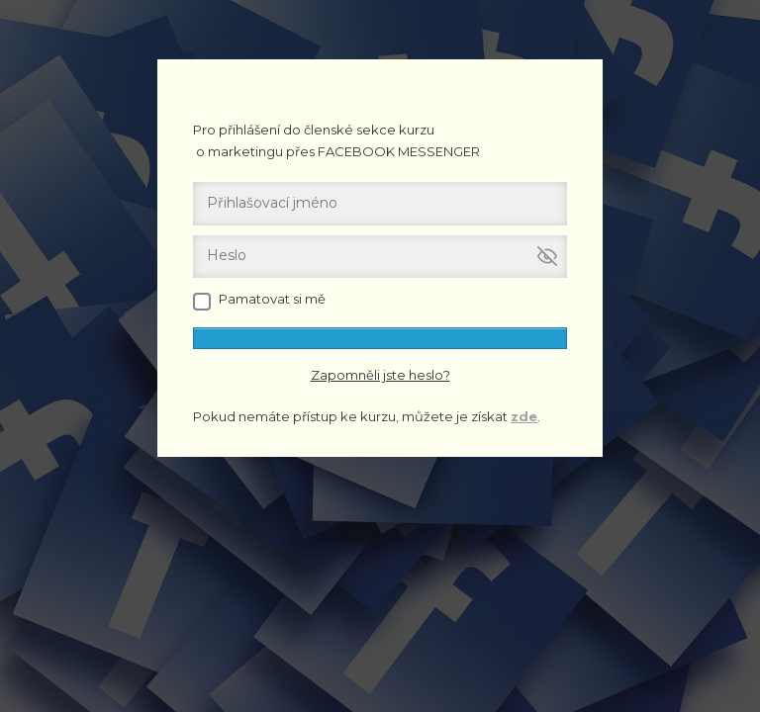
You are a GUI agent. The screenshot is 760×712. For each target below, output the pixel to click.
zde (524, 416)
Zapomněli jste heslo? (380, 375)
